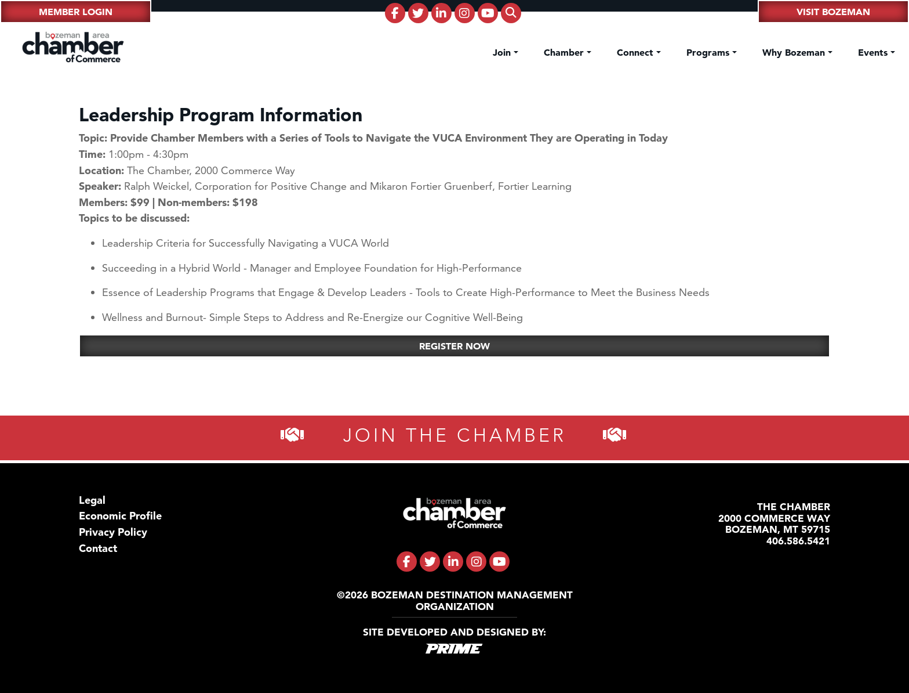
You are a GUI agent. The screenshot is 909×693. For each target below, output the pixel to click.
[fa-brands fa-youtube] (488, 13)
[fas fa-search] (511, 13)
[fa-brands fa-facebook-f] (395, 13)
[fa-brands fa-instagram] (464, 13)
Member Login (75, 11)
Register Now (454, 346)
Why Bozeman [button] (795, 52)
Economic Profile (120, 515)
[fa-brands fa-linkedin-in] (441, 13)
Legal (92, 500)
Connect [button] (636, 52)
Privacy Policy (113, 532)
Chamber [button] (565, 52)
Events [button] (874, 52)
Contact (98, 548)
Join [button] (503, 52)
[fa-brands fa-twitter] (418, 13)
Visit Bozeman (833, 11)
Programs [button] (709, 52)
